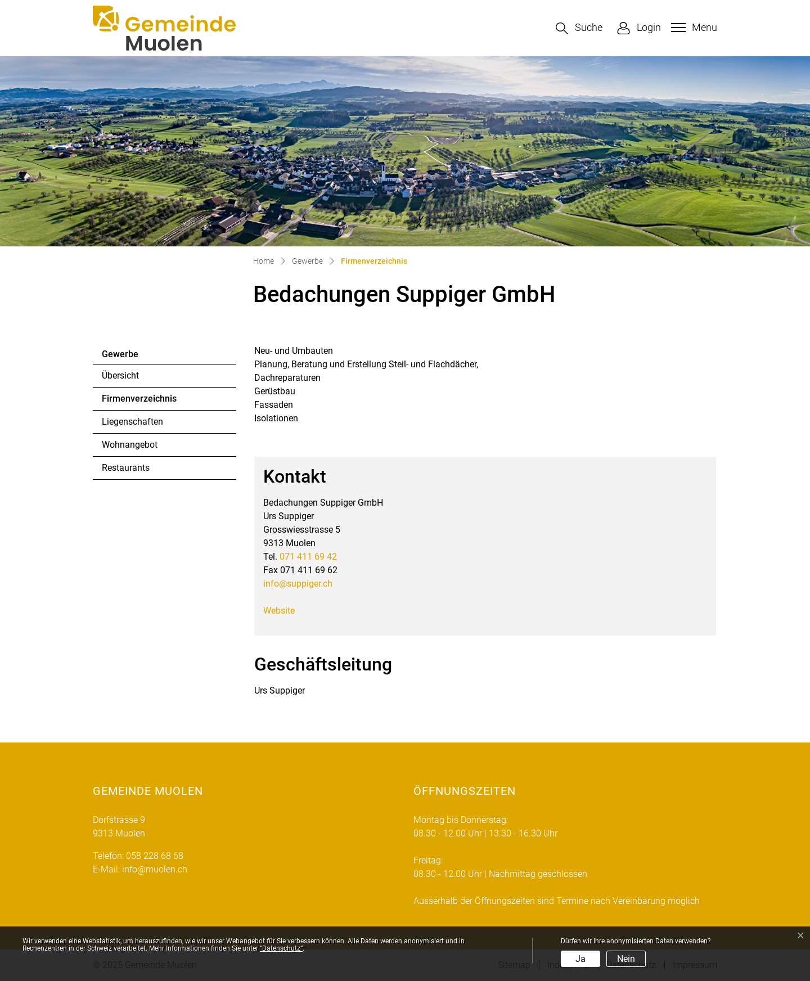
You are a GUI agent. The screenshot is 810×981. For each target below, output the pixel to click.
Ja (580, 958)
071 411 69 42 (308, 556)
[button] (579, 28)
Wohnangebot (130, 444)
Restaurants (126, 467)
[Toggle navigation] (692, 27)
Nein (626, 958)
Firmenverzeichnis (139, 401)
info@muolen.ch (154, 869)
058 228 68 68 (154, 855)
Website (279, 610)
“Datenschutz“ (281, 948)
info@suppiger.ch (297, 583)
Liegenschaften (132, 421)
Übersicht (120, 375)
